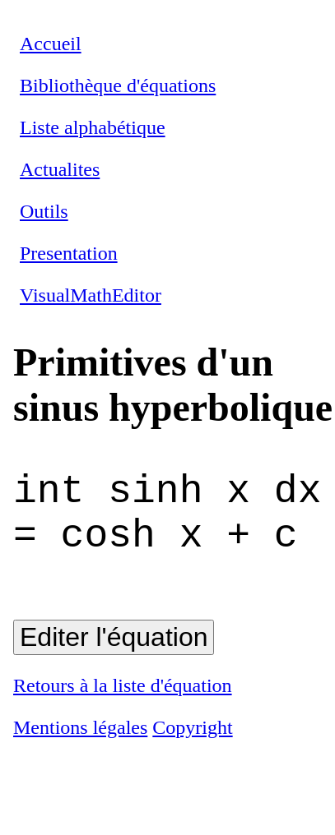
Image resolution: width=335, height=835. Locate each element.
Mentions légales (80, 745)
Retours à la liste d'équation (122, 703)
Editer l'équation (113, 655)
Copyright (192, 745)
